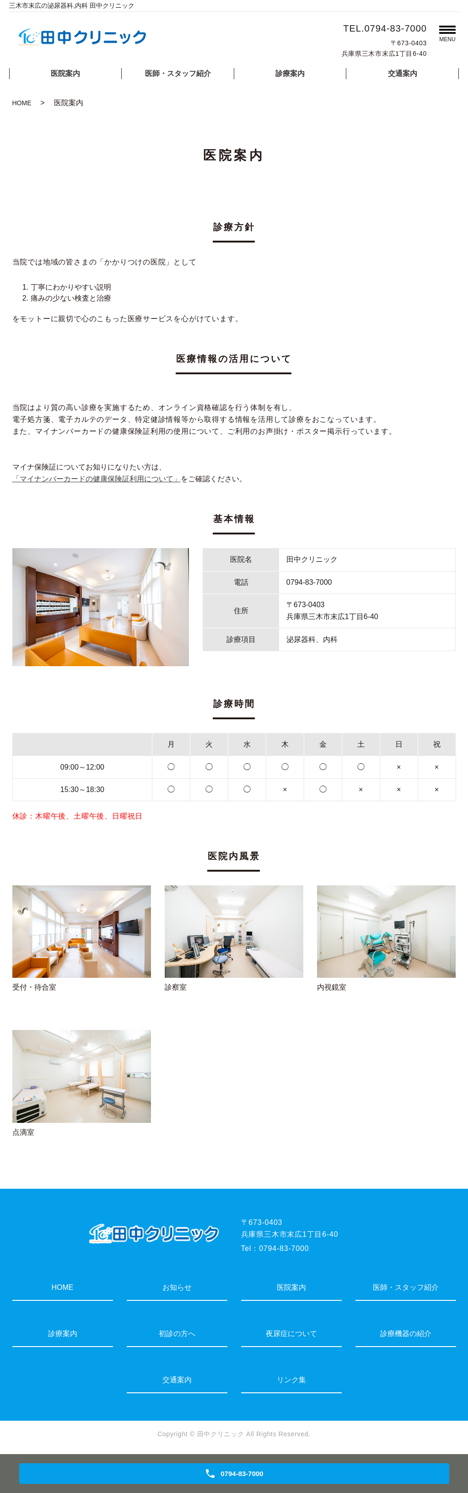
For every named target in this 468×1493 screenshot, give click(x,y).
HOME (22, 103)
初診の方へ (177, 1333)
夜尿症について (291, 1333)
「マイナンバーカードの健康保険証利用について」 (96, 479)
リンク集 (291, 1380)
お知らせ (177, 1287)
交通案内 (402, 73)
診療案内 (290, 73)
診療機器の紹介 (405, 1333)
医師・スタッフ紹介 (178, 73)
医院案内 (65, 73)
